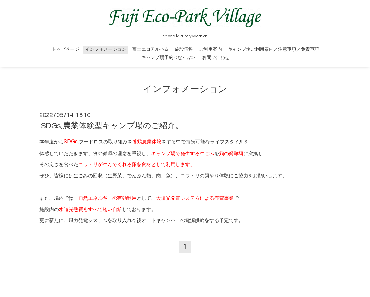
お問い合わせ (215, 57)
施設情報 (184, 49)
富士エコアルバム (150, 49)
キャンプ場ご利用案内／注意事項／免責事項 (273, 49)
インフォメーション (105, 49)
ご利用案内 (210, 49)
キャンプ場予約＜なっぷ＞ (168, 57)
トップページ (65, 49)
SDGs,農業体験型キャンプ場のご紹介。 (112, 126)
